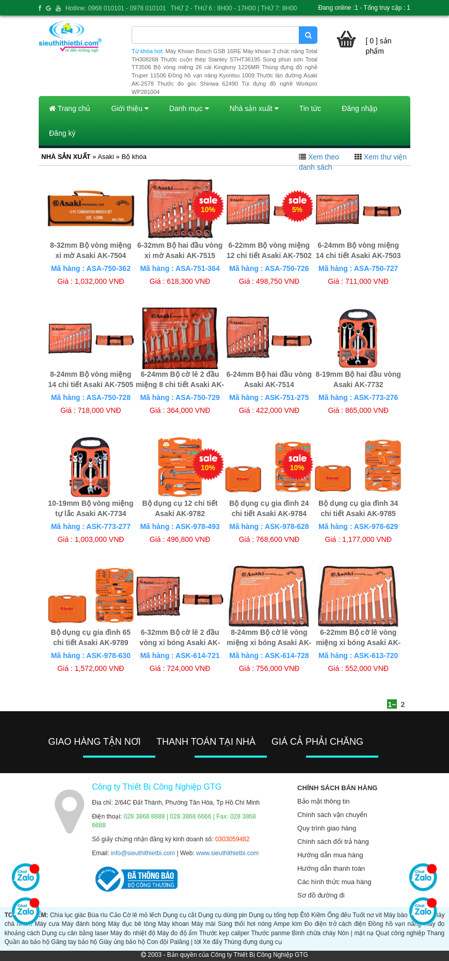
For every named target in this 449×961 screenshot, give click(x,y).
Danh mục (189, 108)
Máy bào (396, 915)
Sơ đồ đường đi (321, 895)
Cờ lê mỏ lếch (142, 915)
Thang (435, 933)
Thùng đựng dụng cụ (253, 942)
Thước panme (270, 933)
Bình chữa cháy (314, 933)
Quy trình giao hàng (326, 828)
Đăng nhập (359, 108)
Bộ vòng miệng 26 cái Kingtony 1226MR (206, 67)
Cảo (115, 915)
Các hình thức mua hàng (334, 882)
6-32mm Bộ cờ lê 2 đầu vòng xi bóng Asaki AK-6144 (180, 642)
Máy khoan (173, 923)
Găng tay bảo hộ (74, 942)
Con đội (157, 942)
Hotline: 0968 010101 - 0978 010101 (116, 8)
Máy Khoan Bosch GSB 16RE (204, 51)
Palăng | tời (185, 942)
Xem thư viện (385, 157)
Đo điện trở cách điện (335, 923)
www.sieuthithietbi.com (227, 853)
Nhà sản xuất (254, 108)
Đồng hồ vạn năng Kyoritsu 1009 (211, 75)
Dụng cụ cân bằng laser (75, 933)
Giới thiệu (129, 108)
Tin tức (310, 108)
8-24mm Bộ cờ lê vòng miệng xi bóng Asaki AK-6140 (269, 642)
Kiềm (318, 915)
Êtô (305, 915)
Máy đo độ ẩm (177, 933)
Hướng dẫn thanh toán (331, 868)
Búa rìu (98, 915)
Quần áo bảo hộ (27, 942)
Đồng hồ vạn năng (395, 923)
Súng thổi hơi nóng (244, 923)
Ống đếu (339, 915)
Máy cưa (47, 923)
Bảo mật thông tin (323, 801)
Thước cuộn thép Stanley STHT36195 (210, 59)
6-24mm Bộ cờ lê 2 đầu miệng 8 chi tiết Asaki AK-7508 (180, 384)
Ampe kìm (288, 923)
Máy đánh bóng (84, 923)
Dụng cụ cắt (179, 915)
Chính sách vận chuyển (332, 815)
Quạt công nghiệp (400, 933)
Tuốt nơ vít (367, 915)
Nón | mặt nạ (356, 933)
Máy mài (203, 923)
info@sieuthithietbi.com (143, 853)
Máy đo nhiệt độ (132, 933)
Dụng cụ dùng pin (222, 915)
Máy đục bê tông (132, 923)
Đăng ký (62, 133)
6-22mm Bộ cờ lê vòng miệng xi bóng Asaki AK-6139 (358, 642)
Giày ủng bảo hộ (122, 942)
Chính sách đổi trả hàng (333, 841)
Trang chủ (69, 108)
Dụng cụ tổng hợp (273, 915)
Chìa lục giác (68, 915)
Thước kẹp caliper (224, 933)
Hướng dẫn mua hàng (330, 855)
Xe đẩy (212, 942)
